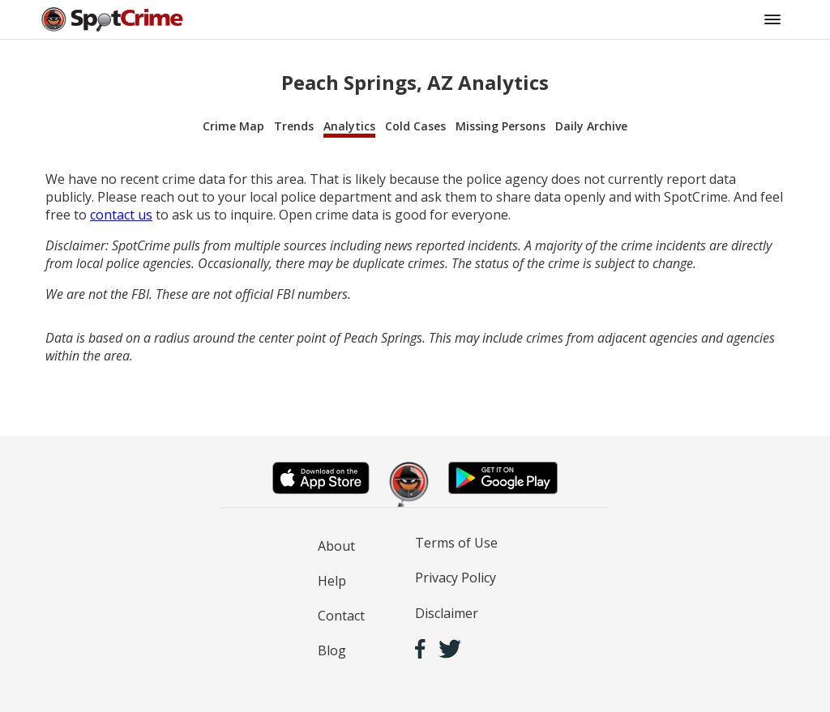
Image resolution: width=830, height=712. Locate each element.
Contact (341, 616)
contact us (121, 215)
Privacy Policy (455, 577)
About (336, 546)
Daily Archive (591, 126)
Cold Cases (415, 126)
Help (332, 581)
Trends (294, 126)
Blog (332, 650)
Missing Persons (500, 126)
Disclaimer (446, 613)
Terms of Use (456, 543)
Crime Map (233, 126)
